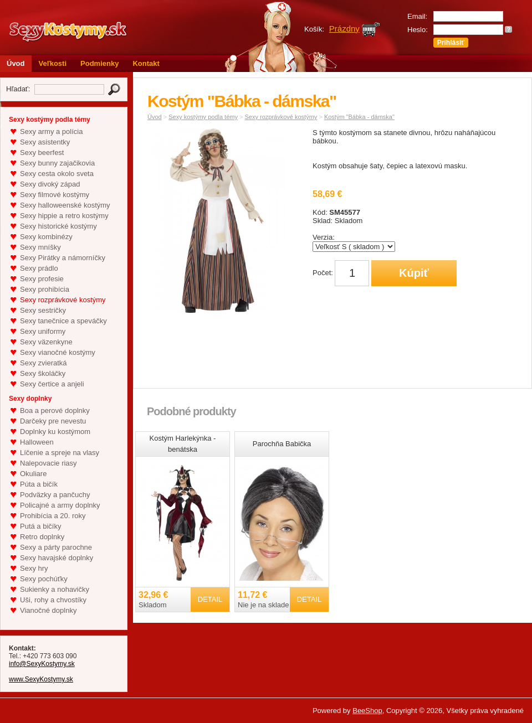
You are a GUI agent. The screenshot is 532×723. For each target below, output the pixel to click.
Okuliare (33, 473)
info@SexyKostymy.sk (42, 664)
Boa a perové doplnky (55, 410)
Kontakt (145, 63)
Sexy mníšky (40, 247)
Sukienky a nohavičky (54, 589)
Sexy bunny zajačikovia (57, 163)
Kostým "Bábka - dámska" (359, 116)
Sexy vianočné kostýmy (57, 352)
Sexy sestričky (43, 310)
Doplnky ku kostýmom (55, 431)
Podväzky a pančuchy (55, 494)
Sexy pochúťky (44, 579)
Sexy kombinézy (46, 237)
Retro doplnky (42, 537)
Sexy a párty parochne (56, 547)
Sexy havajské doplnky (56, 558)
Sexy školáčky (42, 373)
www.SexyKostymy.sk (41, 679)
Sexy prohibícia (44, 289)
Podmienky (99, 63)
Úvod (16, 63)
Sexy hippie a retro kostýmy (64, 215)
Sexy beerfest (42, 152)
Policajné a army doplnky (60, 505)
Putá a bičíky (40, 526)
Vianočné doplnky (48, 610)
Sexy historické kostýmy (58, 226)
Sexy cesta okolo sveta (57, 173)
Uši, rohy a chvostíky (53, 600)
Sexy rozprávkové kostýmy (63, 300)
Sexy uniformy (42, 331)
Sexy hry (34, 568)
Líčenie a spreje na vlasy (59, 452)
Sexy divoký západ (50, 184)
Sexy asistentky (45, 142)
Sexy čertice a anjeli (52, 384)
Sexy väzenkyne (46, 342)
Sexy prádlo (39, 268)
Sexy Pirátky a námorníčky (62, 258)
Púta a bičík (39, 484)
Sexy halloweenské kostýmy (65, 205)
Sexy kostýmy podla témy (203, 116)
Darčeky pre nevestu (53, 421)
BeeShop (367, 710)
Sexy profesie (42, 279)
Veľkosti (53, 63)
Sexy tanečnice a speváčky (63, 321)
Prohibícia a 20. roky (53, 516)
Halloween (37, 442)
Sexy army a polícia (51, 131)
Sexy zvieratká (43, 363)
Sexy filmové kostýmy (54, 194)
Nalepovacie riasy (48, 463)
